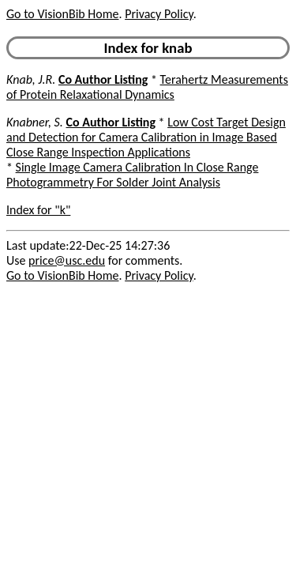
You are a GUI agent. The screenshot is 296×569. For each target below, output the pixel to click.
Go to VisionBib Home (62, 13)
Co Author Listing (103, 79)
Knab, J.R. (30, 79)
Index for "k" (38, 209)
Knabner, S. (34, 122)
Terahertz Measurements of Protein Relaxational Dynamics (147, 87)
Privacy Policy (159, 13)
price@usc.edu (66, 260)
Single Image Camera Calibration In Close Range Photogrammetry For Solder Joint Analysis (132, 175)
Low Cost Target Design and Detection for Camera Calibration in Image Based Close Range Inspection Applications (146, 137)
